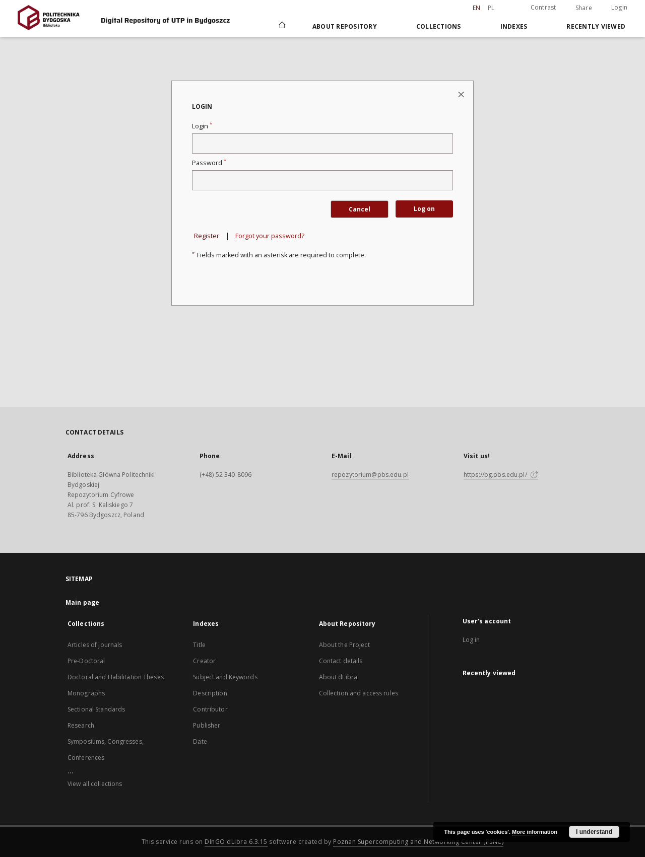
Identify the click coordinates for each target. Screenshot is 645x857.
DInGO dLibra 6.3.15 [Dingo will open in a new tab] (236, 841)
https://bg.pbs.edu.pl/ (501, 474)
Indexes (514, 26)
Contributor (210, 709)
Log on (424, 208)
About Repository (344, 26)
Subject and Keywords (225, 677)
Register (206, 236)
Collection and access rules (358, 693)
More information (534, 832)
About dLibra (338, 677)
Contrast (543, 7)
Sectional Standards (96, 709)
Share (583, 8)
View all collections (95, 783)
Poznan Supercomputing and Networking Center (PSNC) (418, 841)
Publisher (206, 725)
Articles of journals (95, 644)
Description (210, 693)
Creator (204, 661)
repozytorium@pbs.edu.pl (370, 474)
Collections (438, 26)
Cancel (359, 209)
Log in (471, 639)
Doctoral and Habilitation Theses (116, 677)
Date (200, 741)
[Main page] (281, 26)
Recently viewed (595, 26)
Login (619, 7)
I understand (594, 831)
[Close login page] (462, 94)
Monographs (86, 693)
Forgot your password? (269, 236)
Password (209, 163)
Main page (82, 602)
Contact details (341, 661)
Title (199, 644)
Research (81, 725)
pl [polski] (491, 8)
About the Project (344, 644)
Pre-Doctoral (86, 661)
